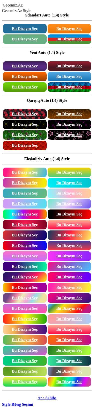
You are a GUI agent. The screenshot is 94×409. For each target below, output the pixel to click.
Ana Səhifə (47, 398)
